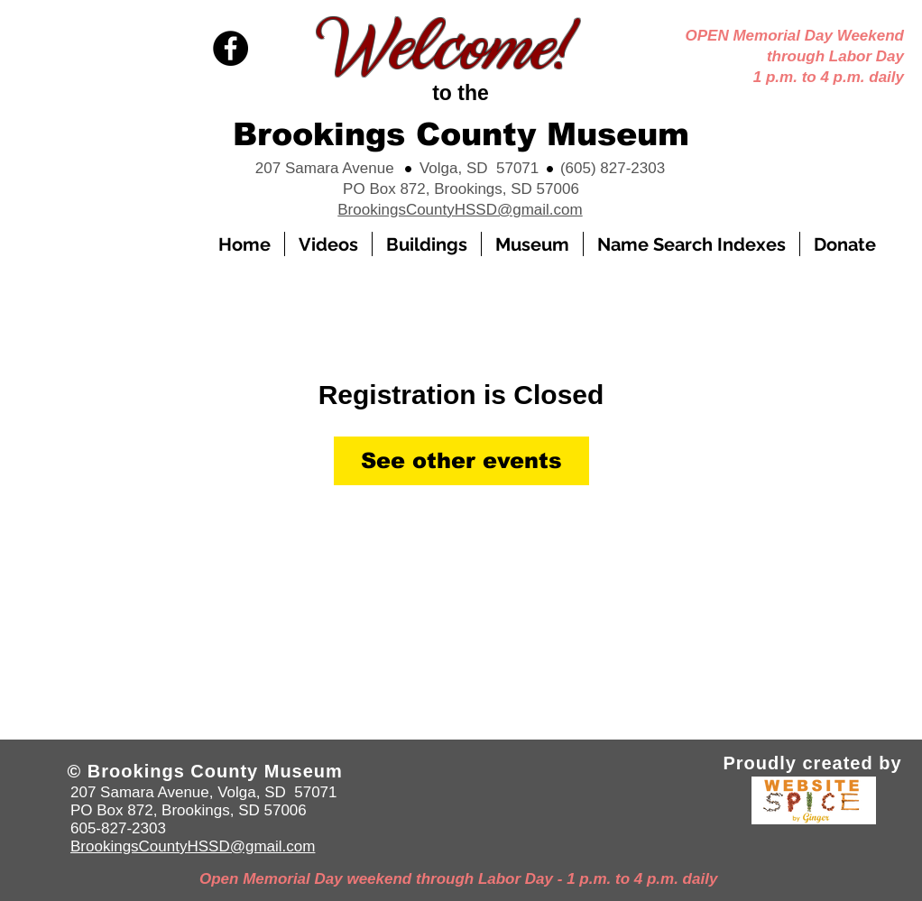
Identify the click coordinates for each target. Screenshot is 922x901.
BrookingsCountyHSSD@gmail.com (459, 209)
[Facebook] (230, 48)
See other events (461, 460)
